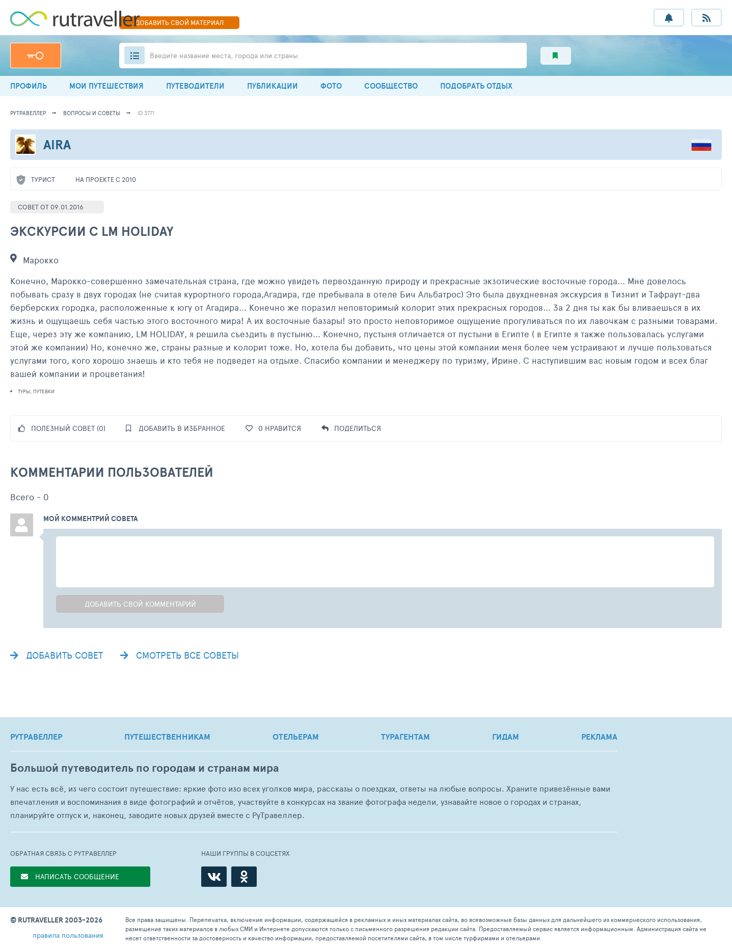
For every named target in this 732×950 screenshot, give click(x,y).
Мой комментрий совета (90, 518)
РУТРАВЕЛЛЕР (36, 736)
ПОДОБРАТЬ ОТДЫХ (476, 86)
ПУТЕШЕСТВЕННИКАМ (167, 736)
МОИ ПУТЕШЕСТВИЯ (106, 86)
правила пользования (68, 935)
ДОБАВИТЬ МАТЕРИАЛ (179, 22)
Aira (57, 144)
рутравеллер (28, 113)
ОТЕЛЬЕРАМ (296, 736)
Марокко (41, 260)
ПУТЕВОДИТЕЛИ (195, 86)
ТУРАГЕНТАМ (405, 736)
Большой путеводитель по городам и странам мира (144, 768)
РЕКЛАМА (599, 736)
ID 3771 (146, 113)
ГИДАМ (505, 736)
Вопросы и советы (91, 113)
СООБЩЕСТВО (391, 86)
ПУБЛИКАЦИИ (272, 86)
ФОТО (331, 86)
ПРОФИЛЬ (28, 86)
